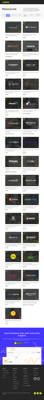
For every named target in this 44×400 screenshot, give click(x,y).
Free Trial (35, 375)
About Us (25, 370)
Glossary (14, 379)
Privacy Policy (26, 378)
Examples (15, 372)
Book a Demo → (27, 342)
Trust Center (25, 372)
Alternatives (15, 388)
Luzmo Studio (5, 370)
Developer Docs (16, 381)
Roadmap (15, 377)
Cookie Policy (26, 380)
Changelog (15, 386)
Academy (15, 370)
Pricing (35, 370)
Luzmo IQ (4, 375)
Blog (14, 375)
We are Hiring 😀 (26, 385)
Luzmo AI (4, 377)
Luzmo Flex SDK (6, 372)
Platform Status (16, 383)
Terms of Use (25, 383)
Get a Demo (36, 372)
